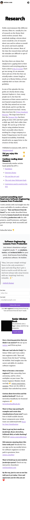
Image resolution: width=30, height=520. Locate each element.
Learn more (17, 332)
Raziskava (8, 169)
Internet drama (10, 173)
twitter (5, 345)
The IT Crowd (18, 69)
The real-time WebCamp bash (15, 180)
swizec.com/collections (18, 437)
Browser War (13, 117)
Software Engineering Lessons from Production (15, 242)
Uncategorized (7, 150)
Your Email (2, 297)
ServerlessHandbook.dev (11, 404)
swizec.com (8, 2)
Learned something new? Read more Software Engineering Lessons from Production (14, 199)
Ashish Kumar (8, 283)
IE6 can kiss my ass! (12, 176)
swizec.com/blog (8, 455)
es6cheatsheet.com (9, 468)
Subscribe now (15, 305)
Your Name (2, 290)
